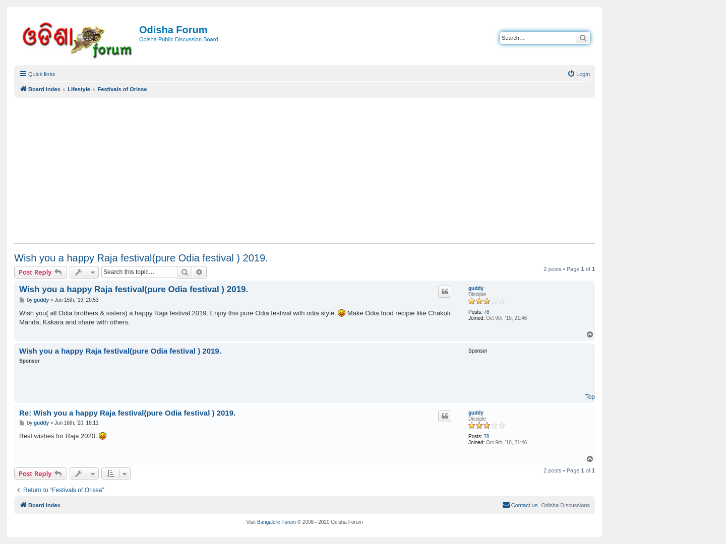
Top (590, 396)
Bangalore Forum (276, 522)
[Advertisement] (304, 170)
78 (487, 312)
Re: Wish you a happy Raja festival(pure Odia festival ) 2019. (127, 413)
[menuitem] (578, 74)
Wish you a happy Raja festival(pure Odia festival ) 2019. (141, 257)
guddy (475, 288)
